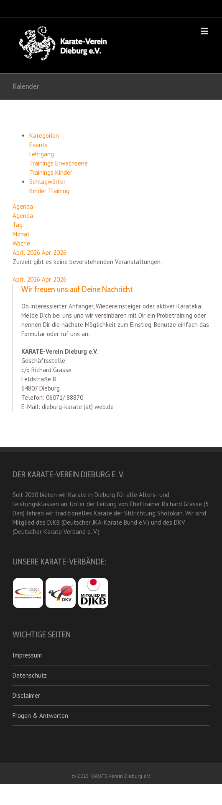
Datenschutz (30, 675)
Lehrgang (41, 154)
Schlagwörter (47, 182)
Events (38, 145)
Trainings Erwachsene (58, 163)
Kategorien (44, 136)
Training (58, 191)
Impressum (27, 655)
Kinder (38, 191)
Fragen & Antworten (40, 716)
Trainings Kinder (50, 172)
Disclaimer (26, 695)
